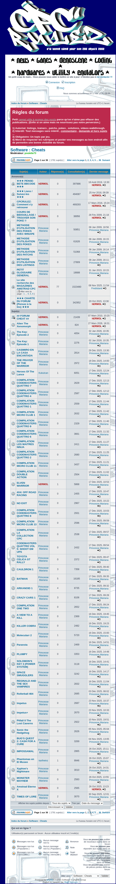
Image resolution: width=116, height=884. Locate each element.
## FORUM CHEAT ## (23, 317)
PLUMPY (22, 654)
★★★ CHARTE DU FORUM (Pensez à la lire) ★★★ (26, 302)
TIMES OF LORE (27, 796)
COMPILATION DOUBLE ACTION (25, 474)
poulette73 (30, 153)
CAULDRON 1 (25, 569)
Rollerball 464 (25, 693)
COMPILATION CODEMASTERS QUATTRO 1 (27, 403)
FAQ (60, 88)
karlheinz (43, 760)
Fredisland (96, 288)
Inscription (68, 82)
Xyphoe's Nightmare (23, 770)
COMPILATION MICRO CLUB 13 (27, 523)
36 (100, 160)
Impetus (22, 703)
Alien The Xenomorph (24, 325)
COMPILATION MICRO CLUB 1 (26, 413)
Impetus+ (22, 712)
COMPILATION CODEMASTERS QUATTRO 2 (27, 454)
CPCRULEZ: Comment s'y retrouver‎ (25, 204)
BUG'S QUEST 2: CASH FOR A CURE (26, 741)
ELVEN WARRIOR (23, 484)
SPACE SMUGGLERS (25, 674)
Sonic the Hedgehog (23, 731)
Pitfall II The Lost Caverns (25, 722)
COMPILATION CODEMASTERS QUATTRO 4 (27, 393)
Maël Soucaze (71, 882)
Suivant (106, 160)
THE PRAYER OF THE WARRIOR (25, 363)
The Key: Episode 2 (23, 333)
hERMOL (43, 183)
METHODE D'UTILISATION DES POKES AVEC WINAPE (26, 229)
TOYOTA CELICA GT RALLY (23, 559)
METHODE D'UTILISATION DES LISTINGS (26, 262)
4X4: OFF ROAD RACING (26, 494)
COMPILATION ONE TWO (25, 607)
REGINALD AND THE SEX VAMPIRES (26, 683)
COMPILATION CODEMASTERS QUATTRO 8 (27, 513)
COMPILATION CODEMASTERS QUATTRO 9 (27, 423)
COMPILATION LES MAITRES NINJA (25, 444)
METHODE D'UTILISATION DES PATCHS (26, 251)
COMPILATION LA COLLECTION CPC (25, 534)
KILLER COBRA (26, 625)
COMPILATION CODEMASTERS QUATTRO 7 (27, 383)
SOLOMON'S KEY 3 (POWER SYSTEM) (26, 664)
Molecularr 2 (24, 635)
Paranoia (22, 644)
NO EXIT (22, 503)
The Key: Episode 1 (23, 343)
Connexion (53, 82)
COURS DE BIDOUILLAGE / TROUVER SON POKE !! (26, 216)
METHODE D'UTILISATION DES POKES (26, 241)
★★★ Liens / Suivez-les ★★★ (24, 194)
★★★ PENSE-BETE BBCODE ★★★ (26, 183)
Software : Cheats (38, 103)
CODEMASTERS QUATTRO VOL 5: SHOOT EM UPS (27, 547)
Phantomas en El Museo (25, 760)
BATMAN (22, 578)
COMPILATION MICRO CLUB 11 (27, 464)
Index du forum (19, 103)
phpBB (50, 880)
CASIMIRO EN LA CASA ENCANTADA (25, 352)
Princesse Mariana (43, 229)
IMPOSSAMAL (25, 751)
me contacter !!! (105, 77)
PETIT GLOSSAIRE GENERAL (24, 272)
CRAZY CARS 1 (26, 597)
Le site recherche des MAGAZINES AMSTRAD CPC (26, 284)
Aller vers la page (76, 160)
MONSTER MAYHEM (23, 779)
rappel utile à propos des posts (37, 119)
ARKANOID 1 (25, 588)
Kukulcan (43, 373)
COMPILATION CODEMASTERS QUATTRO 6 (27, 434)
